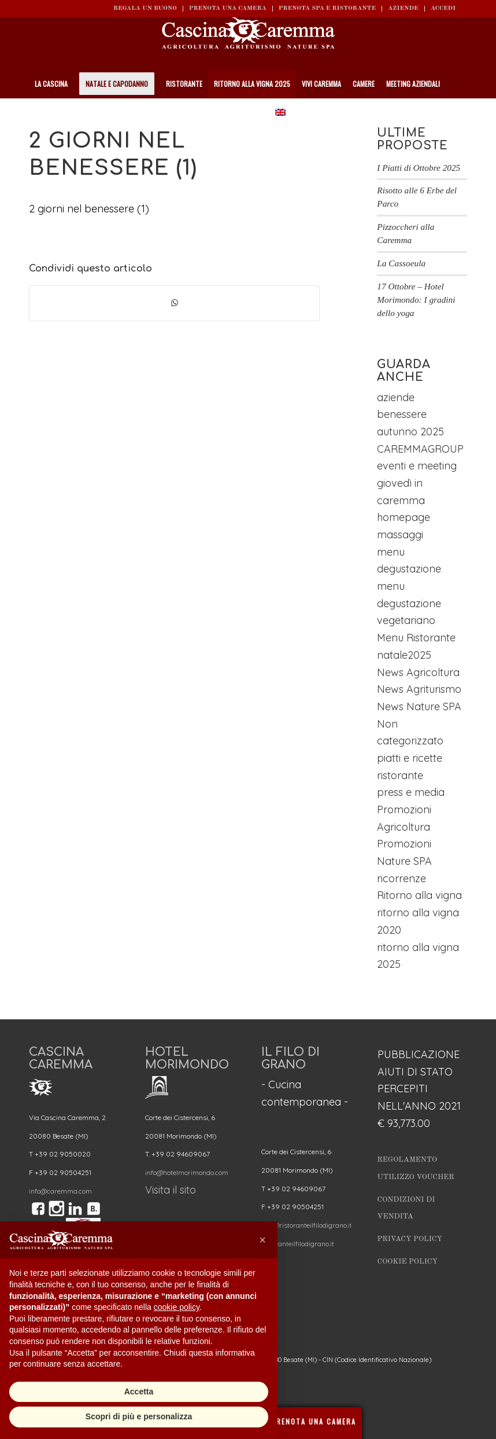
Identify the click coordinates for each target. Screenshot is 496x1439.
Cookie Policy (407, 1261)
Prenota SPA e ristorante (327, 8)
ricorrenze (401, 878)
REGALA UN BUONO (145, 8)
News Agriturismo (419, 689)
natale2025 (404, 655)
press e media (411, 792)
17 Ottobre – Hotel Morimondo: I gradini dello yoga (416, 299)
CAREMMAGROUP (420, 449)
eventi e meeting (417, 465)
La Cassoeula (401, 263)
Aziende (403, 8)
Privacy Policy (410, 1239)
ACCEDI (443, 8)
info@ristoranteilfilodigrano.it (306, 1225)
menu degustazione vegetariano (409, 603)
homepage (403, 517)
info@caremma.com (60, 1191)
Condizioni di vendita (406, 1208)
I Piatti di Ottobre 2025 (418, 167)
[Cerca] (461, 112)
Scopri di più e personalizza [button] (139, 1416)
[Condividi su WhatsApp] (174, 303)
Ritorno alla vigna (419, 895)
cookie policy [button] (176, 1307)
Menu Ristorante (416, 637)
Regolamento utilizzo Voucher (415, 1168)
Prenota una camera (227, 8)
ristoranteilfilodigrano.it (297, 1243)
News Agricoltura (418, 672)
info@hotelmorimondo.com (186, 1172)
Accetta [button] (139, 1391)
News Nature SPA (419, 706)
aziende (395, 397)
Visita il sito (170, 1189)
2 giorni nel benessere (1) (89, 208)
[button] (262, 1240)
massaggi (400, 534)
